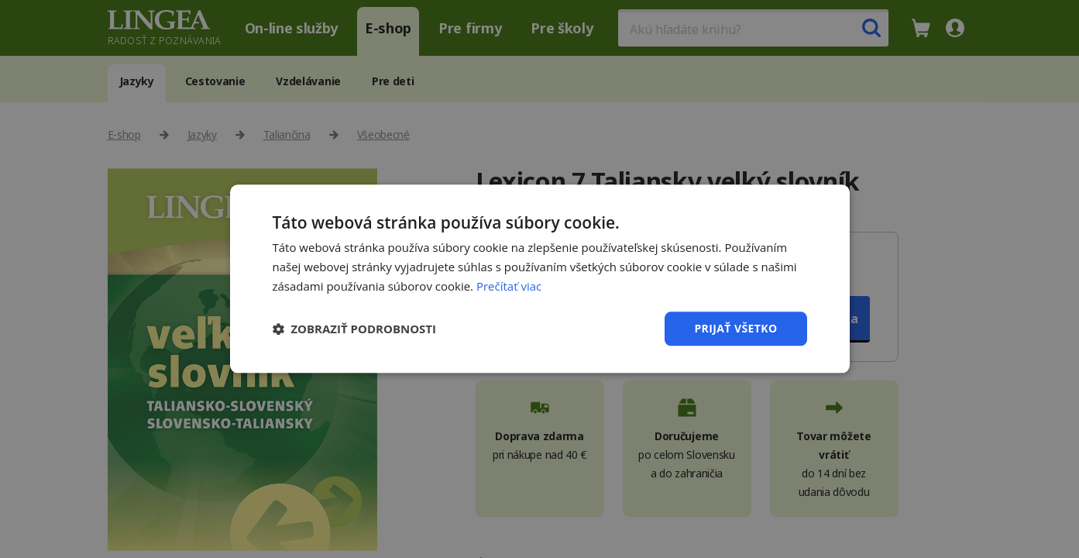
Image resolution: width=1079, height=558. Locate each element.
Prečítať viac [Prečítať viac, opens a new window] (508, 286)
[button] (355, 329)
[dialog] (539, 279)
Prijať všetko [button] (735, 328)
